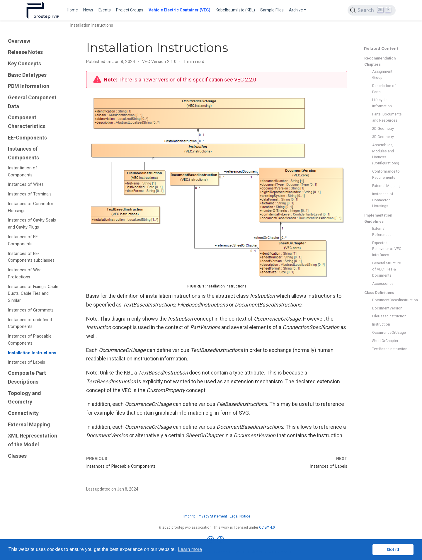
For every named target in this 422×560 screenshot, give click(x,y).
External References (382, 231)
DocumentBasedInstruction (387, 300)
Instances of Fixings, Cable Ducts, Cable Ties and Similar (33, 293)
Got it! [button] (393, 549)
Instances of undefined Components (30, 323)
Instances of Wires (26, 184)
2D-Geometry (383, 128)
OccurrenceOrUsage (387, 332)
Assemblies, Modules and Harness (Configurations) (385, 154)
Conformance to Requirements (386, 174)
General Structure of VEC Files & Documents (386, 269)
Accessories (383, 283)
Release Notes (25, 52)
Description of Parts (384, 89)
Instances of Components (23, 153)
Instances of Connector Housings (30, 207)
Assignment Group (382, 74)
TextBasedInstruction (387, 349)
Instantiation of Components (22, 172)
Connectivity (23, 413)
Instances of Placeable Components (30, 340)
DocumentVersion (387, 308)
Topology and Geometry (24, 397)
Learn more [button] (190, 549)
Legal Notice (240, 516)
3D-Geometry (383, 137)
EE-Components (27, 138)
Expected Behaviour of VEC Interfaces (386, 249)
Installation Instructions (32, 352)
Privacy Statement (212, 516)
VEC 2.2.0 (245, 79)
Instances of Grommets (31, 310)
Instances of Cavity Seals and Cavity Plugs (32, 224)
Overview (19, 41)
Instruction (381, 324)
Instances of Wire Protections (25, 274)
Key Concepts (24, 63)
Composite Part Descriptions (27, 377)
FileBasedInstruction (387, 316)
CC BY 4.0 (267, 527)
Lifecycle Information (382, 103)
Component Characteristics (26, 121)
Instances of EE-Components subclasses (31, 257)
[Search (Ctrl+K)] (372, 10)
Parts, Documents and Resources (387, 117)
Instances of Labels (26, 362)
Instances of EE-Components (23, 240)
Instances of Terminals (30, 194)
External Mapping (29, 424)
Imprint (189, 516)
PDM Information (28, 86)
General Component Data (32, 101)
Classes (17, 456)
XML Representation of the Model (32, 440)
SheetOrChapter (385, 340)
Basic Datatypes (27, 75)
